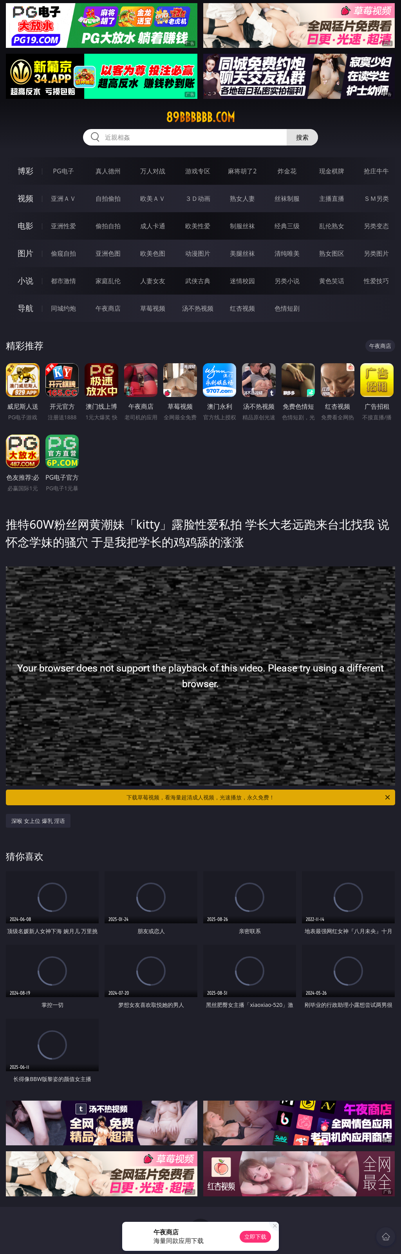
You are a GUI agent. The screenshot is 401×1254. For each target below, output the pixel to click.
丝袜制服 (287, 198)
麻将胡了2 (242, 171)
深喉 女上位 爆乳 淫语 (38, 820)
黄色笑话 (331, 281)
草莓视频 (152, 308)
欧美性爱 (197, 226)
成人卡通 (152, 226)
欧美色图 (152, 253)
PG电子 (63, 171)
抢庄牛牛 (376, 171)
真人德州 (108, 171)
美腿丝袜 (242, 253)
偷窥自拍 (63, 253)
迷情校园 (242, 281)
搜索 (302, 137)
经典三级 (287, 226)
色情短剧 (287, 308)
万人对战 (152, 171)
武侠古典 (197, 281)
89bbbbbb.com (200, 117)
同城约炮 (63, 308)
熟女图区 (331, 253)
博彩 (25, 171)
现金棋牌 (331, 171)
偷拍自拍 (108, 226)
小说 (25, 280)
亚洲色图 (108, 253)
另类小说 (287, 281)
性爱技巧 (376, 281)
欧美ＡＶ (152, 198)
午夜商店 (108, 308)
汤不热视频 (197, 308)
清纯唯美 (287, 253)
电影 (25, 225)
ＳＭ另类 (376, 198)
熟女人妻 (242, 198)
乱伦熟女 (331, 226)
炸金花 (287, 171)
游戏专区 (197, 171)
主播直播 (331, 198)
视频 (25, 198)
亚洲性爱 (63, 226)
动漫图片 (197, 253)
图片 (25, 253)
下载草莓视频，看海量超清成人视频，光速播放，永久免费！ (258, 797)
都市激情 (63, 281)
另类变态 (376, 226)
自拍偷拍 (108, 198)
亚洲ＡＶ (63, 198)
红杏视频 (242, 308)
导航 (25, 308)
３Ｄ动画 (197, 198)
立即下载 (255, 1236)
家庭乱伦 (108, 281)
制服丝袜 (242, 226)
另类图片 (376, 253)
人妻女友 (152, 281)
